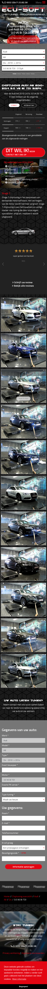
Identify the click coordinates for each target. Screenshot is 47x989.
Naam (5, 813)
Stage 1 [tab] (14, 105)
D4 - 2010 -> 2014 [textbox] (12, 63)
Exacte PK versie (10, 784)
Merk (4, 735)
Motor (5, 775)
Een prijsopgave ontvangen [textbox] (16, 847)
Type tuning (7, 794)
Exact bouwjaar (9, 765)
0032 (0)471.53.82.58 (14, 2)
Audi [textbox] (5, 51)
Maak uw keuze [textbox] (10, 799)
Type (4, 755)
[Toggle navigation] (44, 2)
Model (5, 745)
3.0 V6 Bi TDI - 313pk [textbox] (13, 68)
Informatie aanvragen (23, 866)
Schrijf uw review (22, 282)
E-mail (5, 823)
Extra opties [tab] (29, 105)
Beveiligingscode (10, 853)
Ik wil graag (7, 842)
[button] (3, 38)
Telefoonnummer (10, 833)
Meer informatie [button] (19, 979)
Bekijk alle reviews (23, 285)
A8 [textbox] (4, 57)
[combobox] (23, 51)
